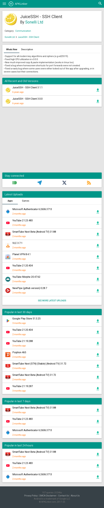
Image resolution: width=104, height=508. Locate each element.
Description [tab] (27, 49)
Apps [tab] (10, 201)
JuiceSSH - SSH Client (28, 37)
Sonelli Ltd (34, 22)
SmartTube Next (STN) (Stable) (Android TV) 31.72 (39, 363)
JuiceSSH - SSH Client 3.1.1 (27, 87)
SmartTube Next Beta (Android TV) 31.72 (34, 374)
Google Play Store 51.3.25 (26, 318)
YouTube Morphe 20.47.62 (26, 276)
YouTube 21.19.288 (22, 341)
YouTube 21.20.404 (22, 265)
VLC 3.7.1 (17, 243)
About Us (75, 495)
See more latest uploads (52, 300)
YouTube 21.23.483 (22, 220)
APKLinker (18, 4)
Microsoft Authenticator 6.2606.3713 (32, 209)
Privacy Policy (31, 495)
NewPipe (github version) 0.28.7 (29, 288)
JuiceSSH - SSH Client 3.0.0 (27, 98)
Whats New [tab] (11, 49)
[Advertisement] (52, 141)
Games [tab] (25, 201)
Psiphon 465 (19, 352)
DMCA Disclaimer (47, 495)
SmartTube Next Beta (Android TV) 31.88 (34, 231)
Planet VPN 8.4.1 (21, 254)
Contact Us (63, 495)
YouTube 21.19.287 (22, 386)
